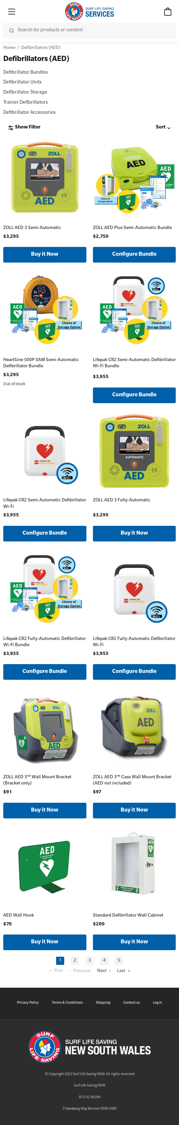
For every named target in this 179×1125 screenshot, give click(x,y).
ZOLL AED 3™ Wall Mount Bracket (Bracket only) (37, 780)
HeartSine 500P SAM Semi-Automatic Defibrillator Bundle (41, 363)
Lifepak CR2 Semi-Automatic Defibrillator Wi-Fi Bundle (134, 363)
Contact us (131, 1003)
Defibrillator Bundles (25, 73)
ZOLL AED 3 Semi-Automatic (32, 228)
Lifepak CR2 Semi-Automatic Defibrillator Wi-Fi (44, 503)
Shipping (103, 1003)
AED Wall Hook (18, 915)
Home (9, 48)
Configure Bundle (134, 255)
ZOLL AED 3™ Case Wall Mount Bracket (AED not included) (132, 780)
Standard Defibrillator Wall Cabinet (128, 915)
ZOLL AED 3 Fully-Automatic (121, 500)
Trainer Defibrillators (25, 103)
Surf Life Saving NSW (89, 1086)
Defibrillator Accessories (29, 113)
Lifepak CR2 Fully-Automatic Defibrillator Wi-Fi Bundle (44, 642)
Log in (157, 1003)
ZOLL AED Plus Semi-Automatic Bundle (132, 228)
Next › (104, 971)
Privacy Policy (28, 1003)
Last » (123, 971)
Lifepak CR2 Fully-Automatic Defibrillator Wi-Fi (134, 642)
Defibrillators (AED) (41, 48)
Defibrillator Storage (25, 93)
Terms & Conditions (67, 1003)
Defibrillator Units (22, 82)
